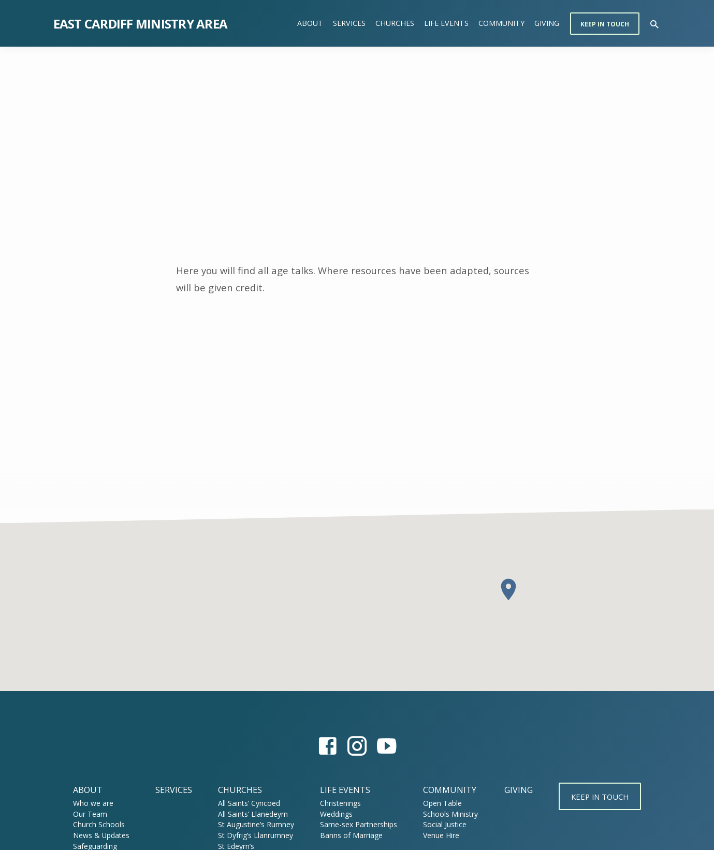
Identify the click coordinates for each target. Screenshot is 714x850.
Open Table (438, 803)
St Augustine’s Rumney (252, 824)
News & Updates (97, 835)
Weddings (332, 814)
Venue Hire (437, 835)
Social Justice (441, 824)
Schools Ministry (446, 814)
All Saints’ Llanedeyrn (249, 814)
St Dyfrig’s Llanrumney (251, 835)
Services (349, 23)
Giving (546, 23)
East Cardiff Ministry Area (140, 23)
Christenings (336, 803)
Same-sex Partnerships (355, 824)
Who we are (89, 803)
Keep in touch (604, 24)
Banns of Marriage (347, 835)
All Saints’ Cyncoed (245, 803)
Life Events (446, 23)
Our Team (86, 814)
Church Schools (95, 824)
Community (501, 23)
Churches (394, 23)
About (310, 23)
